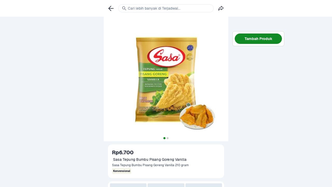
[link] (111, 8)
